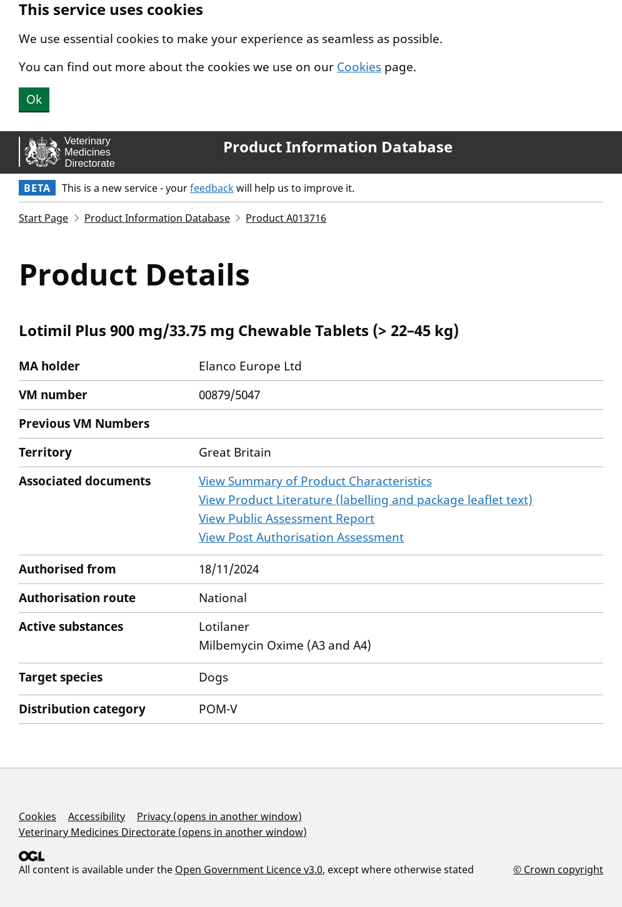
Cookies (359, 67)
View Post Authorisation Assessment (301, 537)
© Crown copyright (558, 869)
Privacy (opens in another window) (219, 816)
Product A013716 (286, 218)
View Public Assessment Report (286, 518)
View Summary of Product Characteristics (315, 481)
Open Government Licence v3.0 (249, 869)
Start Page (43, 218)
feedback (212, 188)
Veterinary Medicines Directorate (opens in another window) (163, 832)
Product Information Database (338, 146)
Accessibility (96, 816)
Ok (34, 99)
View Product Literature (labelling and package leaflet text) (366, 500)
